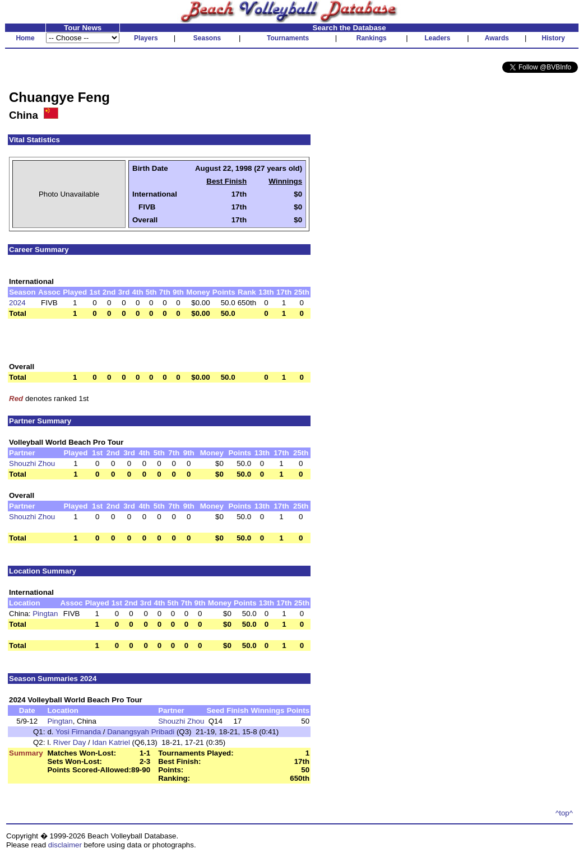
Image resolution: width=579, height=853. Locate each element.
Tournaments (288, 38)
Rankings (371, 38)
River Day (69, 742)
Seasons (207, 38)
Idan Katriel (110, 742)
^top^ (564, 813)
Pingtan (45, 613)
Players (146, 38)
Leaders (437, 38)
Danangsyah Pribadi (140, 732)
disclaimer (65, 845)
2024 (17, 303)
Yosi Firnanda (78, 732)
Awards (497, 38)
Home (25, 38)
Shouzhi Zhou (32, 463)
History (553, 38)
